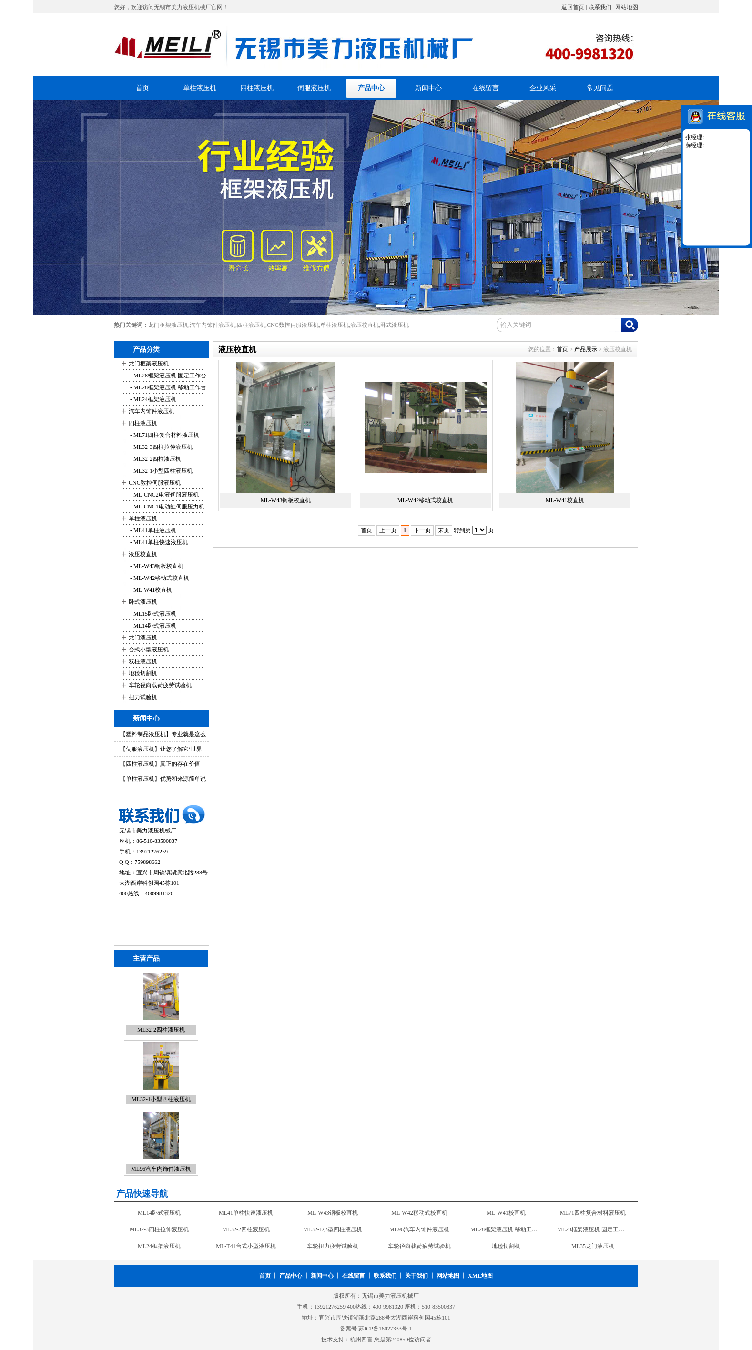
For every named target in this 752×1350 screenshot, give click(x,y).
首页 (142, 87)
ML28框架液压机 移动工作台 (506, 1229)
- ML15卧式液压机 (152, 613)
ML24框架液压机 (159, 1246)
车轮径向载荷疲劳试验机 (160, 685)
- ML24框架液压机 (152, 399)
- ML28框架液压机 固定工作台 (167, 375)
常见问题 (600, 87)
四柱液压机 (257, 87)
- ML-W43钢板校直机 (156, 566)
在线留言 (485, 87)
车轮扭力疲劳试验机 (332, 1246)
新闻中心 (428, 87)
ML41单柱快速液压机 (246, 1212)
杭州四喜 (361, 1339)
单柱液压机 (199, 87)
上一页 (387, 530)
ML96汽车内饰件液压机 (161, 1169)
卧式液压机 (143, 602)
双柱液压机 (143, 661)
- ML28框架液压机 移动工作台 (167, 387)
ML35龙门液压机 (592, 1246)
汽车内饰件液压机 (151, 411)
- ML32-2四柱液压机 (155, 459)
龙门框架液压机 (149, 363)
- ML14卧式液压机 (152, 625)
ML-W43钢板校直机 (286, 500)
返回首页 (572, 7)
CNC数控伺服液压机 (155, 482)
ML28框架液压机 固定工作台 (593, 1229)
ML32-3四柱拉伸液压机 (159, 1229)
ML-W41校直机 (565, 500)
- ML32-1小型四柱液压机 (161, 470)
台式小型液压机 (149, 649)
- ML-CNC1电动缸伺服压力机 (166, 506)
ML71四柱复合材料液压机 (593, 1212)
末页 (443, 530)
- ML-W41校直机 (150, 590)
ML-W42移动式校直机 (425, 500)
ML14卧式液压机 (159, 1212)
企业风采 (542, 87)
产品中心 (371, 87)
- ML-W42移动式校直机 (159, 578)
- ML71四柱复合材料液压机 (164, 435)
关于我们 (416, 1275)
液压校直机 (143, 554)
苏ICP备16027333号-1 (385, 1328)
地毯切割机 (143, 673)
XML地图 (480, 1275)
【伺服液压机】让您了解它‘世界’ (162, 749)
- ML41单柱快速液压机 (158, 542)
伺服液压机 (314, 87)
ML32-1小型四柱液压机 (161, 1099)
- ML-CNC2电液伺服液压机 (164, 494)
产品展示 (585, 349)
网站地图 (626, 7)
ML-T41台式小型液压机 (245, 1246)
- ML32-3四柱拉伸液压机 (161, 447)
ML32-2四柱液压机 (161, 1029)
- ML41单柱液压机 (152, 530)
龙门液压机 (143, 637)
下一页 (422, 530)
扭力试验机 (143, 697)
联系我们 (600, 7)
